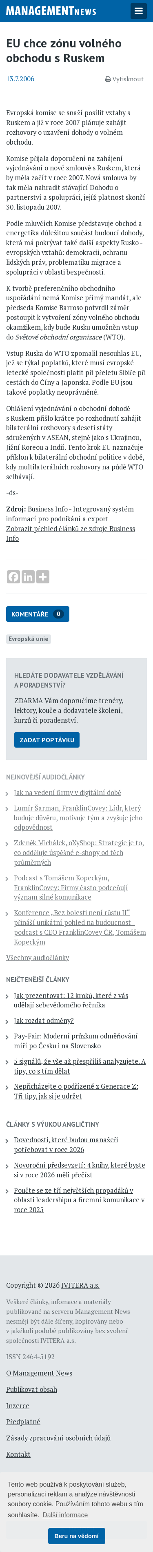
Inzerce (17, 1405)
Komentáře (37, 614)
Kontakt (18, 1454)
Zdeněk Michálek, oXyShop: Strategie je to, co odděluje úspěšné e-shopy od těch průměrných (79, 852)
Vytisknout (124, 79)
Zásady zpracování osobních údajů (58, 1438)
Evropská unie (29, 638)
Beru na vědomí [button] (77, 1536)
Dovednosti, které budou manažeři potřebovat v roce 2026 (66, 1144)
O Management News (39, 1373)
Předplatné (23, 1421)
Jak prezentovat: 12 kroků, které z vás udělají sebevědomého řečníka (71, 1000)
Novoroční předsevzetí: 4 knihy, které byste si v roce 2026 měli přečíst (79, 1170)
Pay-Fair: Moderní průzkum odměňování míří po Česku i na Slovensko (76, 1041)
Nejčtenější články (37, 979)
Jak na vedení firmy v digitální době (67, 792)
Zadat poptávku (47, 740)
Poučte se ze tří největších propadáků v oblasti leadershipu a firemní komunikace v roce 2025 (79, 1200)
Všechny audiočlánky (37, 957)
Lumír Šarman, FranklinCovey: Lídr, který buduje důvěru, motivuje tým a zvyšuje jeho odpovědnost (78, 818)
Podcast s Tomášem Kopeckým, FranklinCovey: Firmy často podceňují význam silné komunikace (71, 887)
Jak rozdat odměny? (44, 1020)
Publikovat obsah (31, 1389)
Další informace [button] (65, 1515)
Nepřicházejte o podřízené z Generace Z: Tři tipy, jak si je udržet (76, 1091)
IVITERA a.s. (80, 1285)
